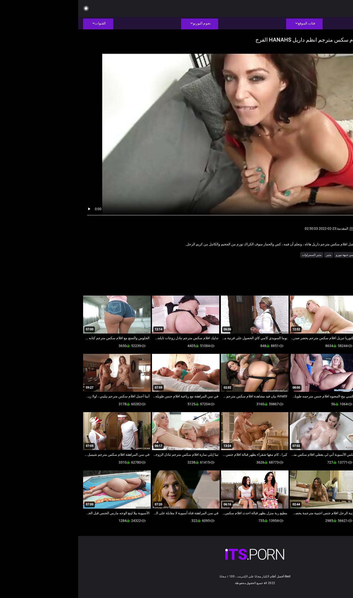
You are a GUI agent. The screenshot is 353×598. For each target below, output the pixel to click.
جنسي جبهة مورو (268, 255)
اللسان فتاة (299, 255)
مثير (250, 255)
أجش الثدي (318, 255)
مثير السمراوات (233, 255)
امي (285, 255)
